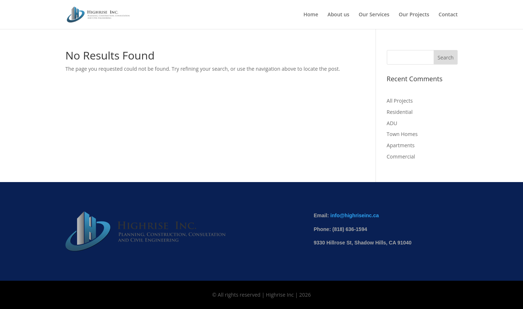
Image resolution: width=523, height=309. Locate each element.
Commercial (401, 156)
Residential (400, 111)
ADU (392, 123)
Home (310, 15)
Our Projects (414, 15)
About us (338, 15)
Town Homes (402, 134)
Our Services (374, 15)
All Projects (400, 100)
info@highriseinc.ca (355, 215)
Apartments (401, 145)
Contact (448, 15)
